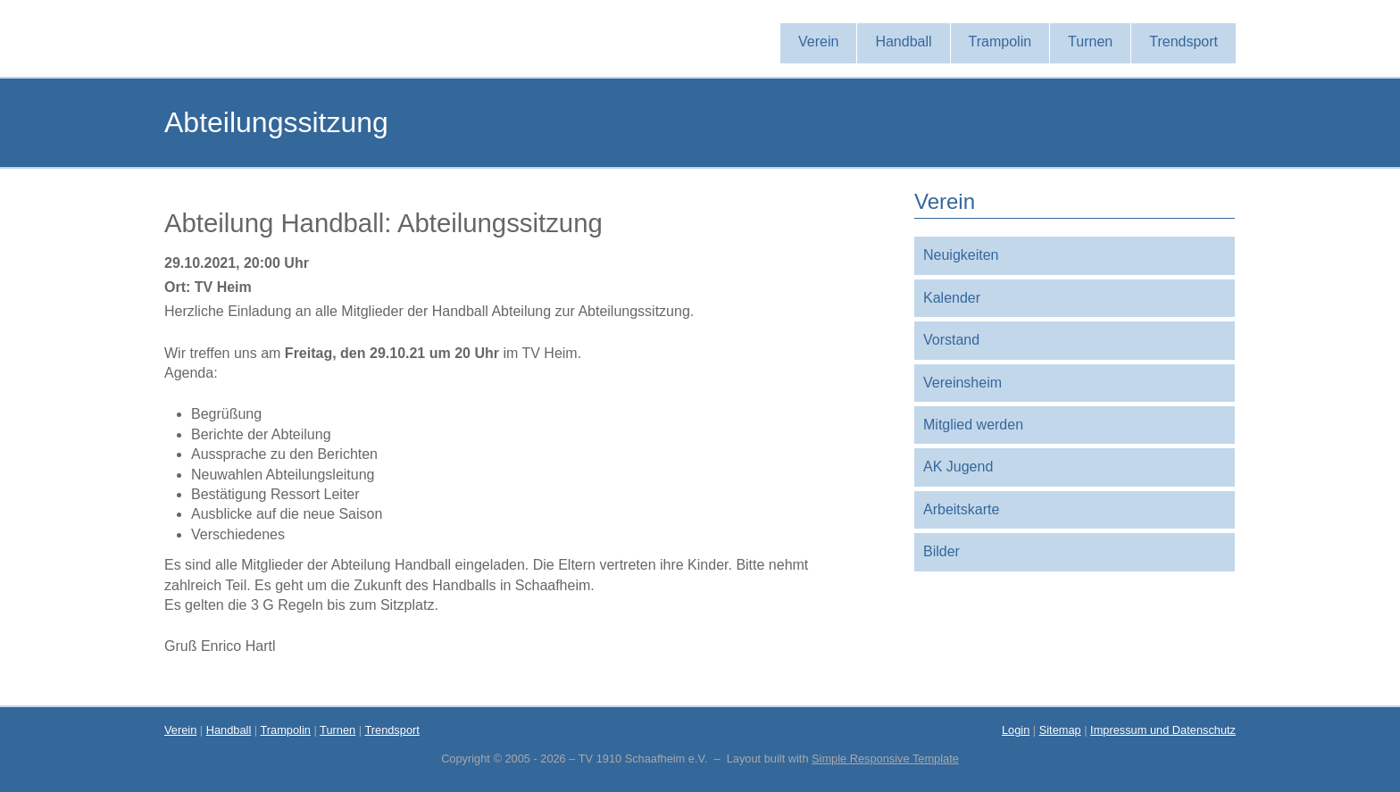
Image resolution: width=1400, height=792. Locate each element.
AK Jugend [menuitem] (958, 466)
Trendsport (391, 730)
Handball (229, 730)
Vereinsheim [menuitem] (962, 382)
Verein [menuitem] (818, 41)
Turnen (337, 730)
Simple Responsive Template (885, 758)
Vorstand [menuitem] (951, 339)
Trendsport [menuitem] (1183, 41)
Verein (180, 730)
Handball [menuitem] (903, 41)
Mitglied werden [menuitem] (973, 424)
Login (1015, 730)
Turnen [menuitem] (1090, 41)
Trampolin (285, 730)
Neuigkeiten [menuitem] (961, 255)
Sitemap (1060, 730)
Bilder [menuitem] (941, 551)
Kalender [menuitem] (951, 297)
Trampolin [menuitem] (1000, 41)
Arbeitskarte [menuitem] (961, 509)
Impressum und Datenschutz (1163, 730)
